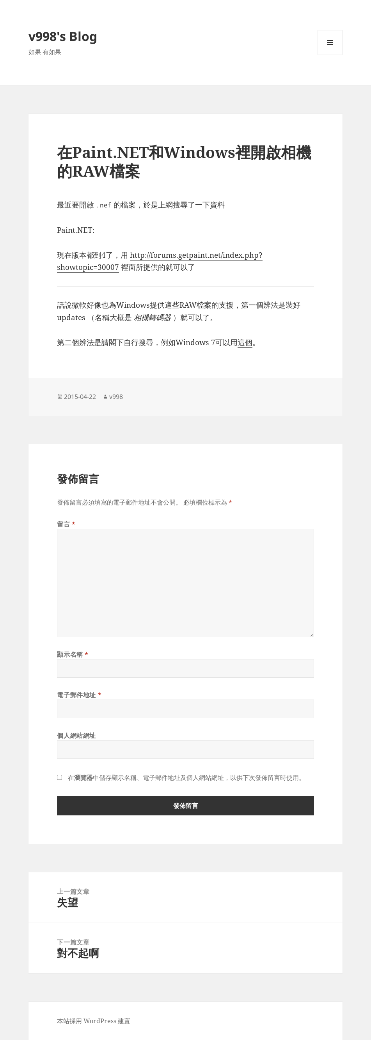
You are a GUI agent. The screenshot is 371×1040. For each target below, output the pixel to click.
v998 (116, 396)
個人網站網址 (76, 735)
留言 (66, 524)
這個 (245, 342)
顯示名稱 (73, 654)
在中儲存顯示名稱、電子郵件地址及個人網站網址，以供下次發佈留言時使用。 (186, 777)
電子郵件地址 (79, 695)
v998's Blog (62, 36)
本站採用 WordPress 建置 (93, 1021)
